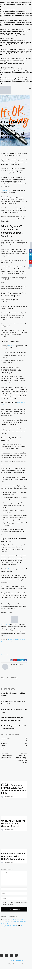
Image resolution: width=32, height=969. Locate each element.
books (10, 346)
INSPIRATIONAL (5, 118)
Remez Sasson (5, 624)
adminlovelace (8, 141)
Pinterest (22, 640)
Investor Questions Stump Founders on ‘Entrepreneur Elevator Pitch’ (13, 789)
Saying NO (4, 190)
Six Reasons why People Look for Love (6, 757)
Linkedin (10, 642)
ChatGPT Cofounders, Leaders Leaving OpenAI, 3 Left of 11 (13, 823)
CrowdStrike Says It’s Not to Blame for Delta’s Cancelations (13, 856)
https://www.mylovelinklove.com (16, 668)
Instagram (4, 642)
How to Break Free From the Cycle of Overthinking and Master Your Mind (13, 921)
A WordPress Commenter (9, 925)
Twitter (17, 640)
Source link (4, 655)
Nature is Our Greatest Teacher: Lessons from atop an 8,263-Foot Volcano (21, 758)
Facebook (11, 640)
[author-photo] (2, 797)
